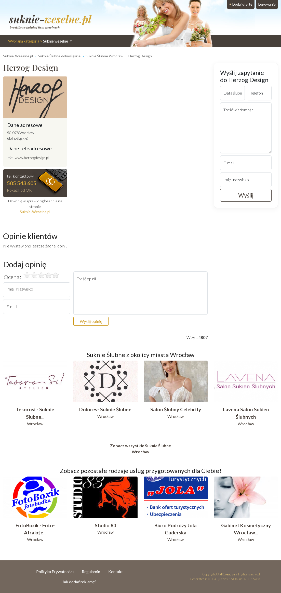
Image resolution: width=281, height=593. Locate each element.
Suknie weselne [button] (38, 41)
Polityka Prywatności (55, 571)
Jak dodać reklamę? (79, 581)
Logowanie (267, 4)
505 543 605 (21, 183)
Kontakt (115, 571)
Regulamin (91, 571)
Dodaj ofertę (240, 4)
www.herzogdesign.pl (32, 157)
